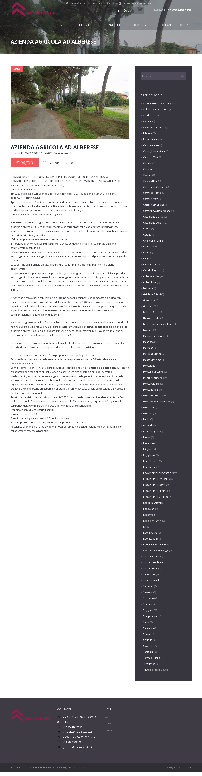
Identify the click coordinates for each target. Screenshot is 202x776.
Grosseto (148, 306)
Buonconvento (151, 139)
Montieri (148, 413)
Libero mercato (80, 24)
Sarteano (148, 586)
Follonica (148, 288)
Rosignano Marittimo (155, 544)
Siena (146, 622)
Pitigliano (148, 449)
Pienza (147, 437)
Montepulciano (151, 383)
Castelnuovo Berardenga (157, 211)
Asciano (147, 121)
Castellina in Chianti (154, 205)
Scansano (149, 598)
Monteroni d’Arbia (153, 395)
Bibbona (148, 133)
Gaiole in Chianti (152, 294)
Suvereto (148, 646)
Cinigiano (148, 258)
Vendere (150, 24)
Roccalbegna (150, 532)
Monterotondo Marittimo (157, 401)
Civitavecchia (150, 264)
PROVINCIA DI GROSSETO (157, 473)
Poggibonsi (149, 455)
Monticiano (149, 407)
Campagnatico (151, 145)
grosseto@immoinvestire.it (77, 751)
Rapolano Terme (152, 521)
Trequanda (149, 664)
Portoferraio (150, 467)
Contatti (186, 24)
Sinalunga (149, 628)
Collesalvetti (150, 282)
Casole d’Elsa (150, 181)
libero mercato (151, 318)
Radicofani (149, 509)
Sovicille (147, 640)
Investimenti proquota (123, 24)
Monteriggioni (151, 389)
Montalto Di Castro (153, 372)
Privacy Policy (172, 771)
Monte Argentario (153, 378)
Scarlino (147, 604)
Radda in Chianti (152, 503)
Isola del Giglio (151, 312)
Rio (145, 527)
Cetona (147, 234)
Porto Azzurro (151, 461)
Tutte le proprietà (153, 670)
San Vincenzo (151, 568)
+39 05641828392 (178, 10)
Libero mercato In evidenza (158, 324)
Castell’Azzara (151, 199)
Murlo (146, 419)
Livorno (147, 330)
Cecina (147, 229)
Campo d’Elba (151, 157)
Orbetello (148, 425)
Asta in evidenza (152, 127)
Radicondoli (150, 515)
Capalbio (148, 163)
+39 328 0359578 (71, 746)
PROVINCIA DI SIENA (154, 491)
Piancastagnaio (152, 431)
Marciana (148, 348)
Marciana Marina (153, 354)
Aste (100, 24)
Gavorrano (149, 300)
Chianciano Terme (153, 240)
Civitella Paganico (153, 270)
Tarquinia (148, 652)
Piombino (148, 443)
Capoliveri (149, 169)
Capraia (147, 175)
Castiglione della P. (154, 223)
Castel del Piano (152, 193)
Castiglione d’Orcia (153, 217)
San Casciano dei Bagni (156, 550)
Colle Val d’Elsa (151, 276)
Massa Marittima (152, 360)
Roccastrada (150, 538)
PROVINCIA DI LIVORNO (156, 479)
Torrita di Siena (152, 658)
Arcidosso (148, 115)
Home (60, 24)
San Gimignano (152, 556)
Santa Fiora (149, 574)
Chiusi (146, 252)
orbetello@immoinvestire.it (138, 3)
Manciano (148, 342)
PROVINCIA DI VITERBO (155, 497)
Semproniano (151, 616)
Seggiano (148, 610)
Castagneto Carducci (155, 187)
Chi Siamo (168, 24)
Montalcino (149, 366)
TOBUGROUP (78, 771)
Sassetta (148, 592)
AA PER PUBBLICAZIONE (156, 103)
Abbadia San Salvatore (156, 109)
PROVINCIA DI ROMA (154, 485)
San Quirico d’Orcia (154, 562)
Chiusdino (149, 246)
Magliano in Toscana (155, 336)
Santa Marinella (152, 580)
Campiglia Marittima (154, 151)
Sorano (147, 634)
